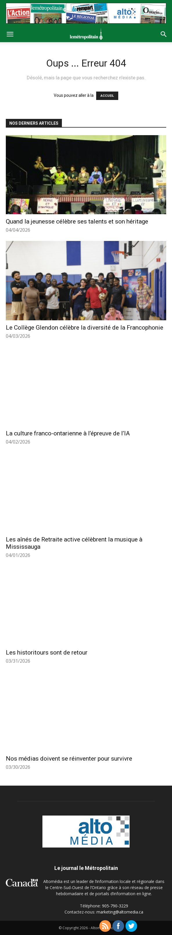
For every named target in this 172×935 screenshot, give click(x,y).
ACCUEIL (107, 96)
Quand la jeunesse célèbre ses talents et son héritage (77, 221)
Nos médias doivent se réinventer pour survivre (69, 758)
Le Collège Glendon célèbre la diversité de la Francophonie (84, 327)
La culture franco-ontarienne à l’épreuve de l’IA (68, 433)
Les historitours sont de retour (46, 652)
